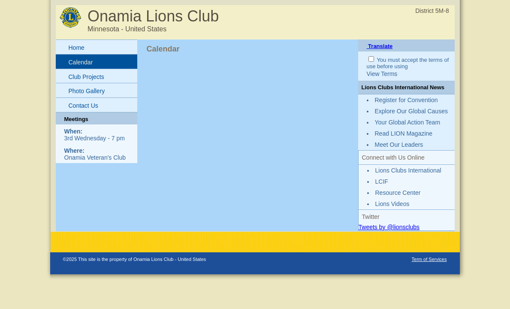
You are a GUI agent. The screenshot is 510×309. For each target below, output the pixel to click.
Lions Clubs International (408, 170)
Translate (380, 46)
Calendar (81, 62)
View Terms (382, 73)
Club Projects (86, 76)
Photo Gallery (87, 91)
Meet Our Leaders (399, 144)
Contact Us (83, 105)
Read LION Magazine (404, 133)
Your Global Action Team (408, 122)
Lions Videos (392, 203)
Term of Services (429, 259)
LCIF (381, 181)
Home (76, 47)
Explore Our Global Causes (411, 111)
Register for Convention (406, 100)
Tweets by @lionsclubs (389, 227)
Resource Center (398, 192)
